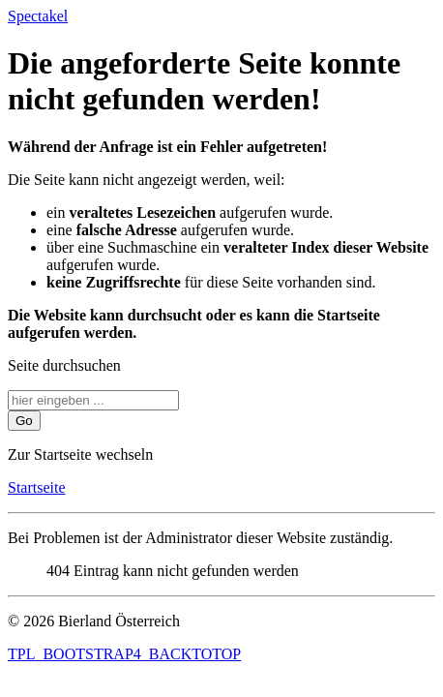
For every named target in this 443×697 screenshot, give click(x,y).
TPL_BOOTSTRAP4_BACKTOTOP (124, 654)
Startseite (37, 487)
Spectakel (38, 16)
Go (24, 420)
